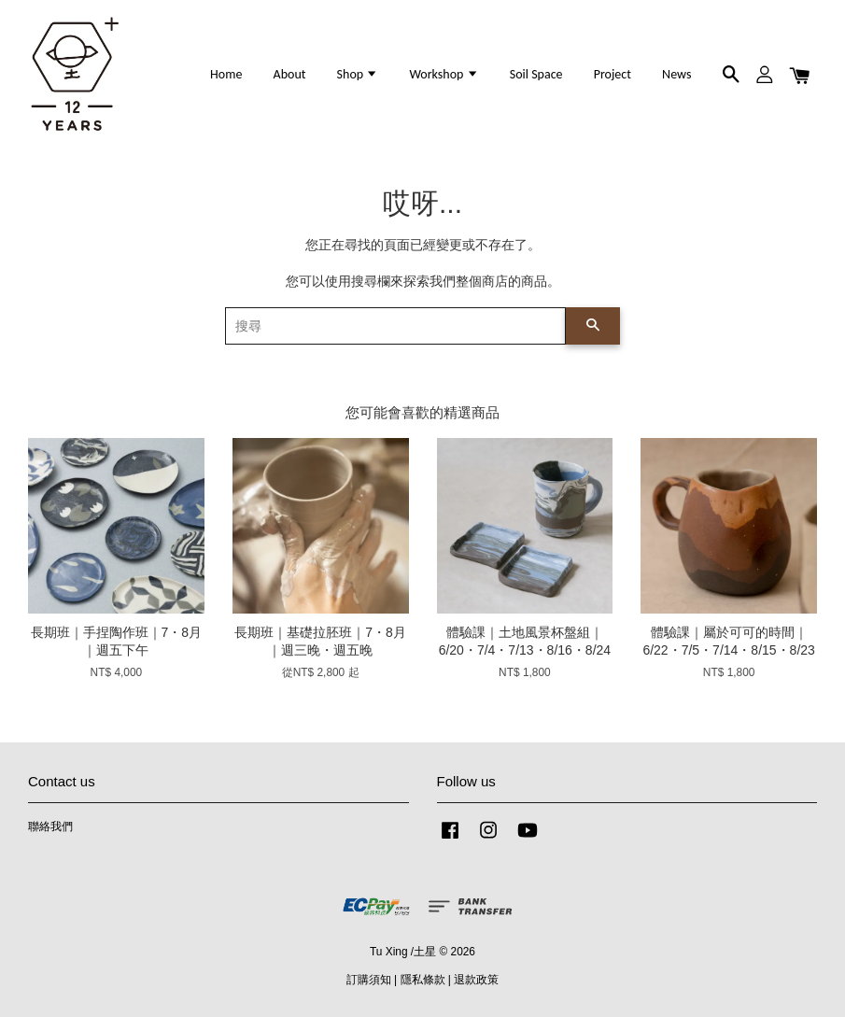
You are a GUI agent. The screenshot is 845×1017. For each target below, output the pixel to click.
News (676, 74)
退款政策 (476, 979)
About (290, 74)
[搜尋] (395, 326)
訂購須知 (368, 979)
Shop (358, 74)
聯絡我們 (50, 826)
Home (226, 74)
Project (612, 74)
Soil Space (536, 74)
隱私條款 (423, 979)
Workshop (443, 74)
